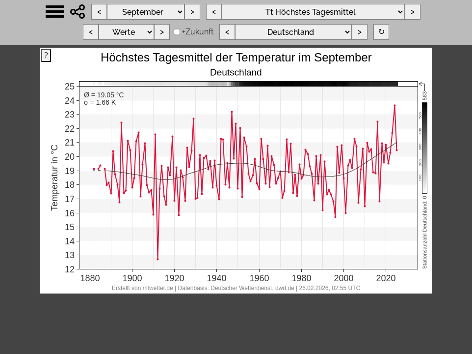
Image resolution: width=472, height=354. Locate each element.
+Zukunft (197, 31)
